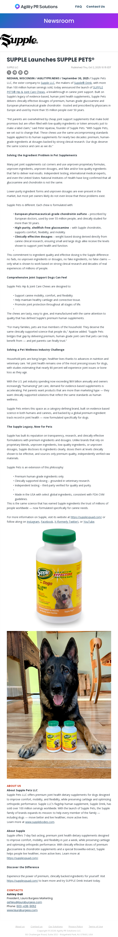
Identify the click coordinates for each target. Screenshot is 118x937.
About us (20, 926)
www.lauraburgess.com (22, 910)
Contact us (37, 926)
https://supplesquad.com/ (86, 517)
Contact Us (95, 6)
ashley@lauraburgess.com (24, 902)
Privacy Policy (76, 926)
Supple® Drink (83, 83)
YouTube (88, 521)
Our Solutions (55, 926)
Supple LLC (48, 83)
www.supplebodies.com (39, 822)
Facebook (47, 521)
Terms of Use (96, 926)
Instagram (33, 521)
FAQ (78, 6)
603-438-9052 (26, 906)
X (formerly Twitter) (66, 521)
